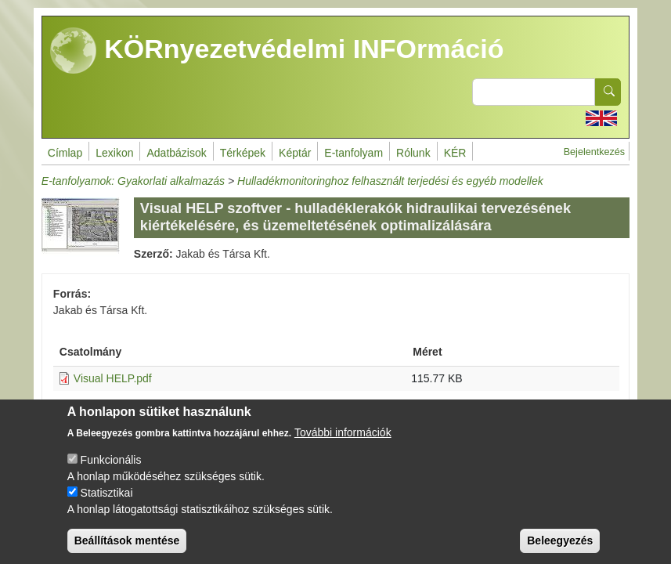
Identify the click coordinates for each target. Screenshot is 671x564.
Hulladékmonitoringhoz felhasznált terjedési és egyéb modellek (390, 181)
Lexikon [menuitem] (114, 152)
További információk (342, 445)
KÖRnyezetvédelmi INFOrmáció (277, 50)
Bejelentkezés (594, 151)
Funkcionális (111, 472)
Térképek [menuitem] (242, 152)
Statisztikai (107, 505)
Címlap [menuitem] (65, 152)
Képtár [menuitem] (295, 152)
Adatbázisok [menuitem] (176, 152)
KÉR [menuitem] (455, 152)
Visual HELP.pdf (113, 378)
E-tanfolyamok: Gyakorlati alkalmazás (133, 181)
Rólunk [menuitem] (413, 152)
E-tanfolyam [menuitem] (353, 152)
